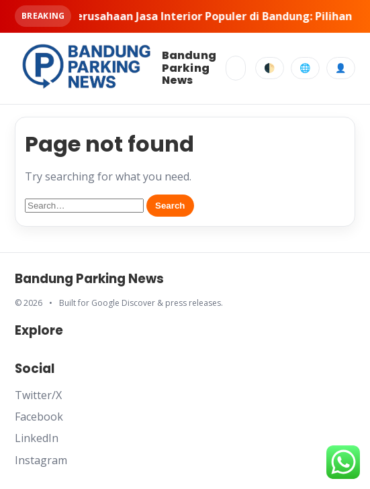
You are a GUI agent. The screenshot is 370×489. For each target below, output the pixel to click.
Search (170, 206)
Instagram (41, 460)
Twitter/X (38, 395)
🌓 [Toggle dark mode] (269, 68)
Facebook (39, 416)
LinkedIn (36, 438)
